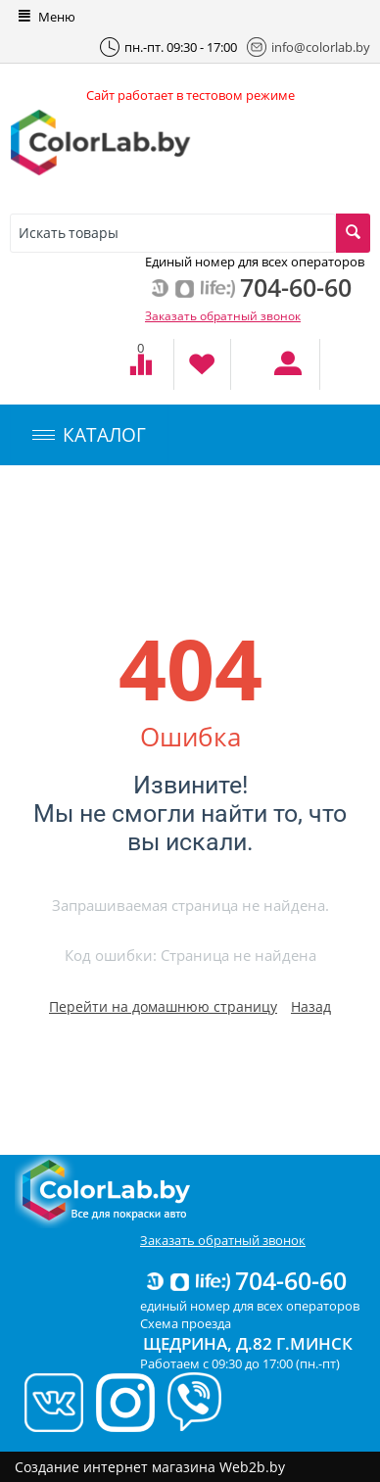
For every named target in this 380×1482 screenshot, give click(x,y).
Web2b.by (252, 1467)
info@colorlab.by (308, 47)
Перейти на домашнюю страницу (163, 1006)
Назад (311, 1006)
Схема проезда (185, 1323)
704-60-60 (245, 1280)
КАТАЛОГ (89, 435)
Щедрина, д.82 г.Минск (248, 1343)
